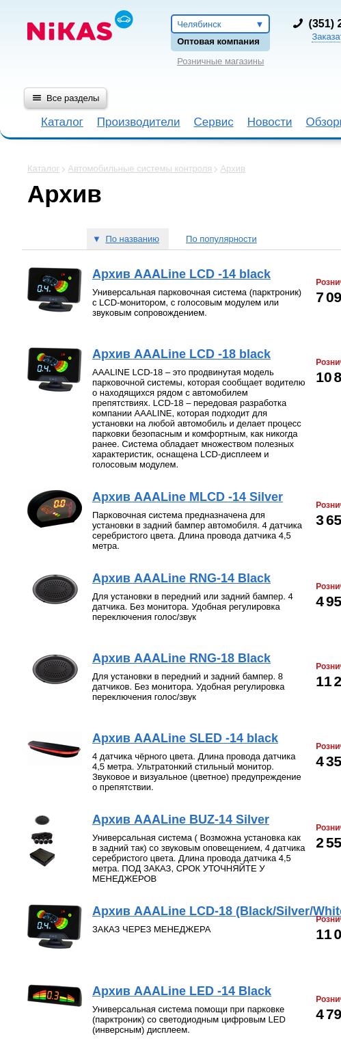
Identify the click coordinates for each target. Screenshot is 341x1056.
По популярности (221, 239)
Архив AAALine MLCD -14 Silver (187, 497)
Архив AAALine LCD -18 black (181, 354)
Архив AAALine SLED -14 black (185, 738)
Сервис (213, 122)
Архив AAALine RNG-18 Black (181, 658)
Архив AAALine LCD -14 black (181, 274)
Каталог (62, 122)
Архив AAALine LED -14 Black (181, 991)
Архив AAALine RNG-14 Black (181, 578)
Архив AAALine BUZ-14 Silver (180, 819)
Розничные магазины (220, 61)
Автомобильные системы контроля (140, 168)
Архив (232, 168)
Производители (138, 122)
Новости (269, 122)
